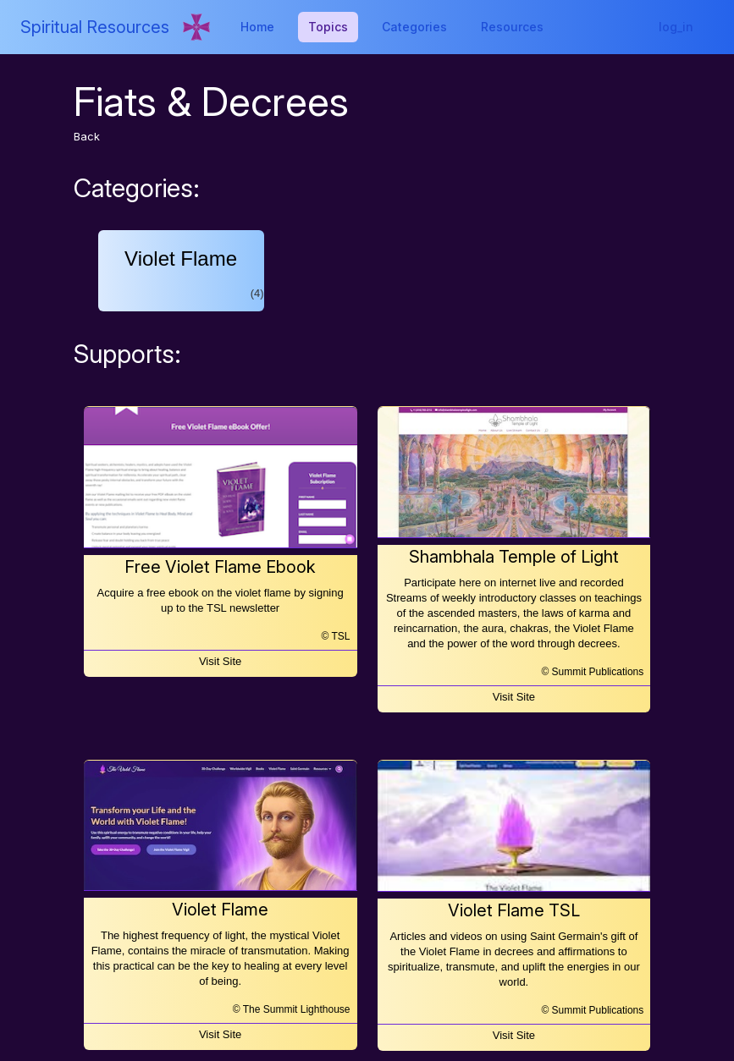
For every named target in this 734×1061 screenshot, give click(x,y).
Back (87, 136)
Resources (512, 26)
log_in (676, 26)
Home (257, 26)
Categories (414, 26)
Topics (328, 26)
